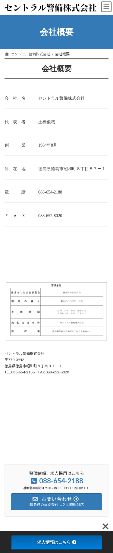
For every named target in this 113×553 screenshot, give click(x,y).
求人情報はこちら (56, 542)
